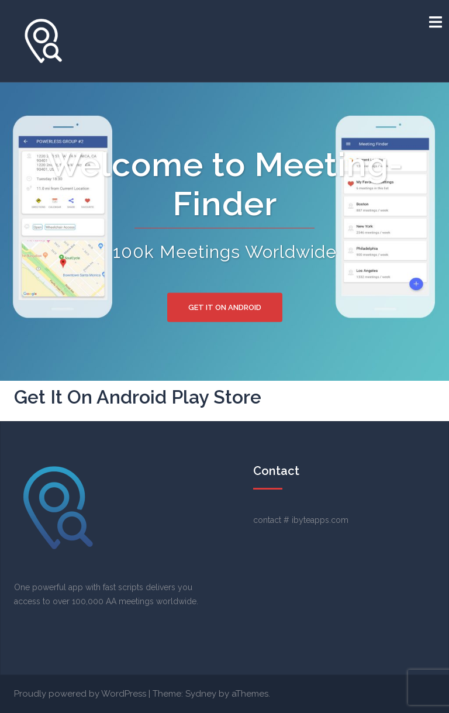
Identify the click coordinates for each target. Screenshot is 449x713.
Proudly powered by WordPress (80, 693)
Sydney (200, 693)
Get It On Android (224, 307)
